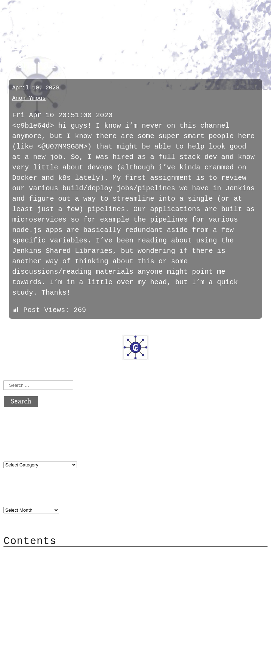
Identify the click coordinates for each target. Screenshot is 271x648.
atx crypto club (68, 17)
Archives (20, 485)
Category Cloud (46, 555)
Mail (25, 566)
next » (50, 319)
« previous (20, 319)
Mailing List (42, 576)
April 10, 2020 (35, 88)
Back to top (26, 628)
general (22, 46)
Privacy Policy (46, 587)
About (27, 545)
